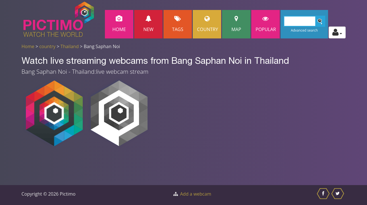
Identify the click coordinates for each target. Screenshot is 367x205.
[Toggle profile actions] (337, 32)
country (47, 46)
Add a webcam (195, 194)
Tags (178, 24)
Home (119, 24)
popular (266, 24)
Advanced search (304, 30)
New (148, 24)
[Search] (304, 21)
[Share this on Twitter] (338, 195)
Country (207, 24)
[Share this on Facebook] (324, 195)
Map (236, 24)
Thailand (70, 46)
